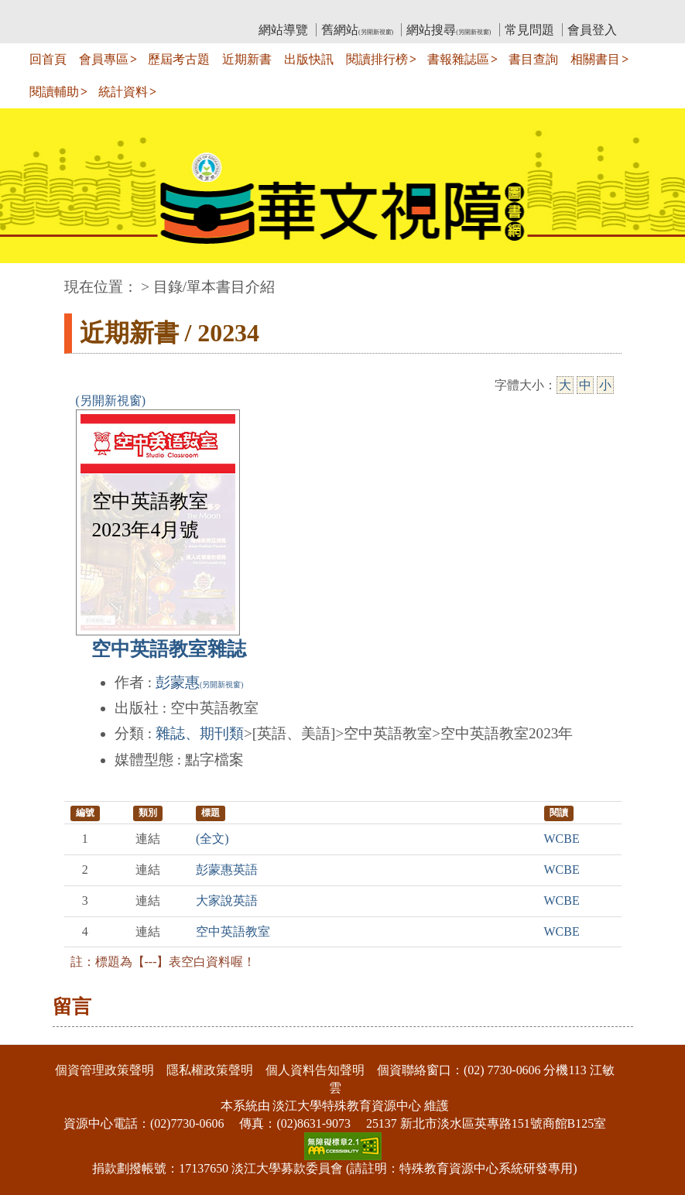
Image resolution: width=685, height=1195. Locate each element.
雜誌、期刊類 (200, 733)
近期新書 (247, 59)
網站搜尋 (448, 29)
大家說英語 (227, 900)
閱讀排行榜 (377, 59)
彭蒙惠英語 (227, 869)
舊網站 (357, 29)
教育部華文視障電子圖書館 (201, 12)
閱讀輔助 (54, 91)
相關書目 (595, 59)
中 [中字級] (585, 385)
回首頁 (48, 59)
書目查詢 (533, 59)
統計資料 (123, 91)
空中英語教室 (233, 931)
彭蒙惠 (199, 682)
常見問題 (529, 29)
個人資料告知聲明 (315, 1070)
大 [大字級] (565, 385)
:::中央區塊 (30, 279)
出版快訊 (309, 59)
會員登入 (592, 29)
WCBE (562, 838)
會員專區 (103, 59)
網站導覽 (283, 29)
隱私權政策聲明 (209, 1070)
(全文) (212, 838)
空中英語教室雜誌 (168, 649)
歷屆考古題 (179, 59)
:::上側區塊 (94, 12)
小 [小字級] (605, 385)
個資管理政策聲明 (104, 1070)
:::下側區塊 (30, 1035)
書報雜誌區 (458, 59)
